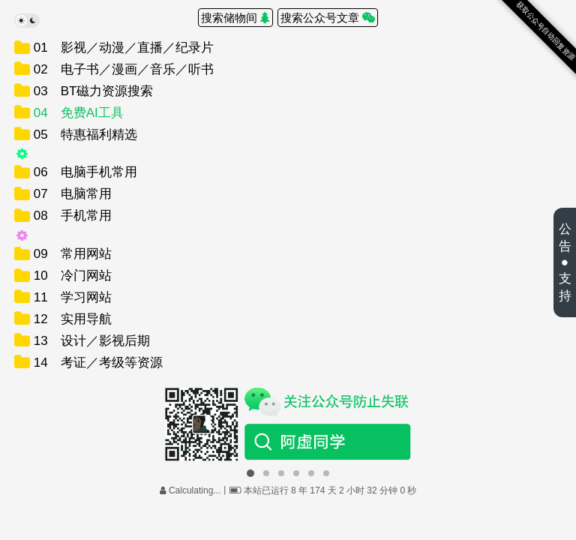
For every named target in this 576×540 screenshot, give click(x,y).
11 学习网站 (71, 297)
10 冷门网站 (71, 275)
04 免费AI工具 (77, 113)
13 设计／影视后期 (90, 341)
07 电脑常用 (71, 194)
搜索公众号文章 (327, 17)
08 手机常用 (71, 215)
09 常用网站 (71, 254)
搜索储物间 (235, 17)
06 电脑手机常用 (83, 172)
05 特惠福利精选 (83, 135)
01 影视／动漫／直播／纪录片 (122, 47)
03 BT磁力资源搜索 (91, 91)
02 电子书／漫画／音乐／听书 (122, 69)
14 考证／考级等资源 (96, 363)
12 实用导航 (71, 319)
